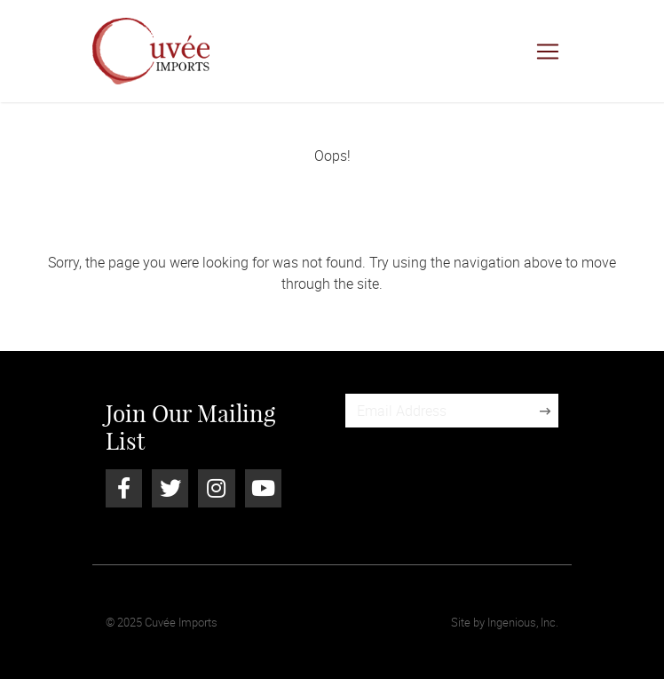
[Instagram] (216, 488)
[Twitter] (170, 488)
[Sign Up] (545, 410)
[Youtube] (263, 488)
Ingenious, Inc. (522, 622)
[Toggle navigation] (548, 51)
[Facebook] (124, 488)
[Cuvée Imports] (150, 51)
